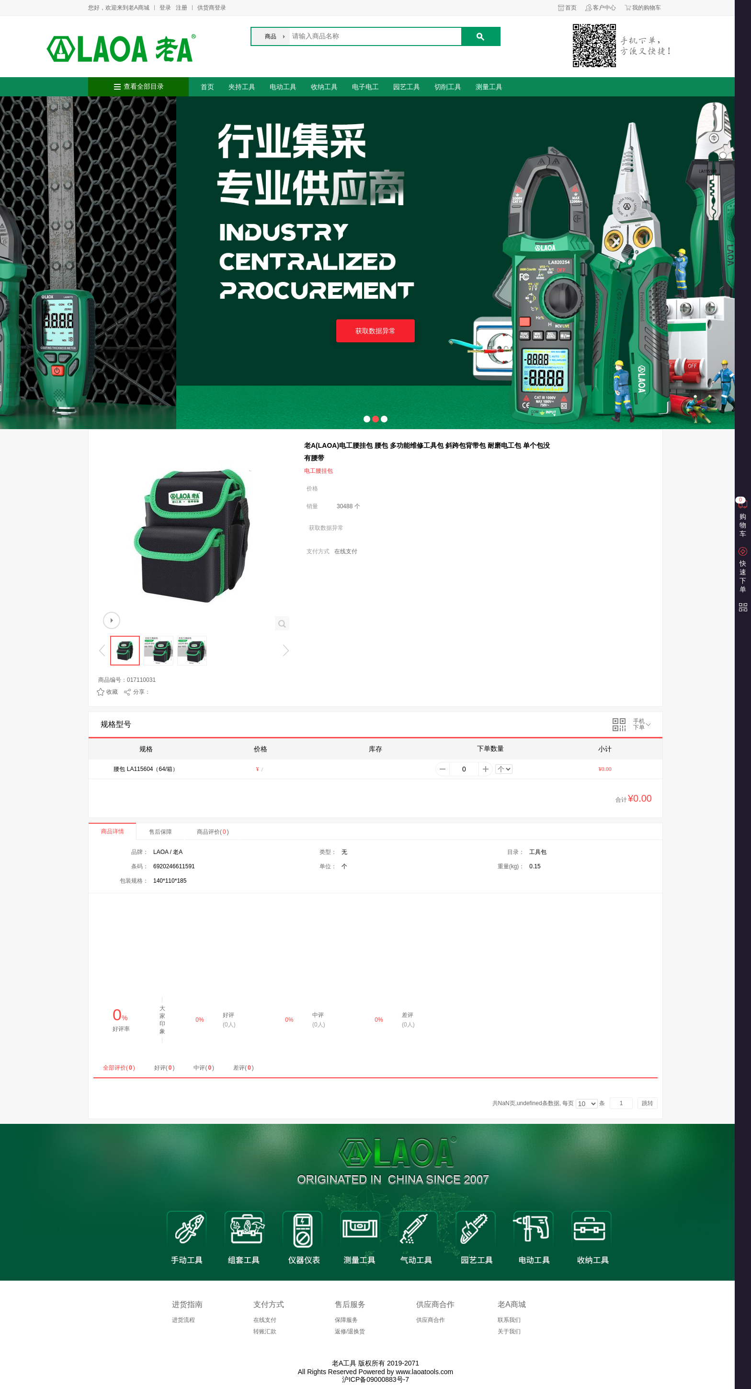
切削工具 (447, 87)
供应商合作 (430, 1320)
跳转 (647, 1103)
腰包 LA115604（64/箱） (146, 769)
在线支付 (264, 1320)
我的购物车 (646, 7)
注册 (181, 7)
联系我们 (509, 1320)
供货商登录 (211, 7)
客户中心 (604, 7)
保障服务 (346, 1320)
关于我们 (509, 1331)
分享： (141, 692)
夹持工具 (241, 87)
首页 (571, 7)
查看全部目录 (144, 86)
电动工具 (283, 87)
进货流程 (183, 1320)
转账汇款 (264, 1331)
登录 (165, 7)
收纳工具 (324, 87)
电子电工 (365, 87)
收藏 (112, 692)
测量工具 (489, 87)
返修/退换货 (350, 1331)
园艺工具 (406, 87)
